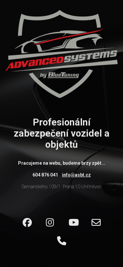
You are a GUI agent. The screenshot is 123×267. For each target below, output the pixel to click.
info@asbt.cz (76, 174)
